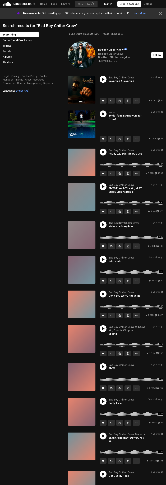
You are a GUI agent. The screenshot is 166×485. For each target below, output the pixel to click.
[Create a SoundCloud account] (129, 4)
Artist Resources (34, 79)
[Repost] (111, 101)
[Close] (160, 13)
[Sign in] (108, 4)
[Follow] (157, 55)
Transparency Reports (40, 83)
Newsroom (9, 83)
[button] (160, 4)
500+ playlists (84, 33)
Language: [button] (16, 90)
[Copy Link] (127, 101)
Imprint (19, 79)
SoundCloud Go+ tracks (17, 40)
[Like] (103, 101)
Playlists (8, 62)
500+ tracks (101, 33)
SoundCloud (19, 4)
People (7, 51)
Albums (7, 56)
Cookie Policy (29, 76)
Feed (54, 3)
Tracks (7, 45)
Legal (6, 76)
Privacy (15, 76)
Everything (9, 34)
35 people (116, 33)
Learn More (139, 13)
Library (65, 3)
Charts (21, 83)
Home (43, 3)
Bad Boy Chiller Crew (111, 49)
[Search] (86, 4)
